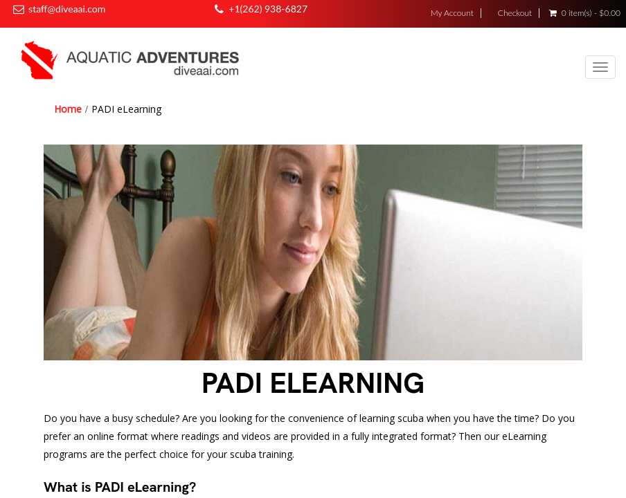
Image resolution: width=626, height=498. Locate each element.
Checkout (515, 13)
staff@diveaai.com (66, 9)
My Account (452, 13)
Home (68, 109)
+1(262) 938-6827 (268, 9)
